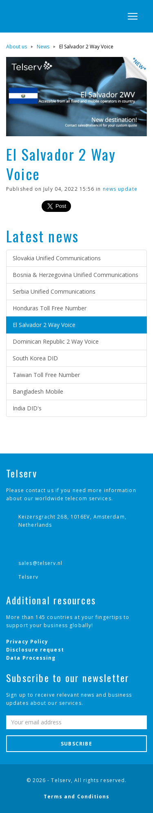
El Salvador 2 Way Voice (44, 325)
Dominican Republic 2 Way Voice (56, 341)
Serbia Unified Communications (54, 291)
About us (16, 46)
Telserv (28, 576)
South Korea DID (35, 358)
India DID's (27, 408)
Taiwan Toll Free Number (46, 375)
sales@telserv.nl (40, 563)
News (43, 46)
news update (120, 188)
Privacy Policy (27, 641)
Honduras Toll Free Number (49, 308)
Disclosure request (35, 649)
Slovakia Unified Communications (57, 258)
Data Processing (31, 657)
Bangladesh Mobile (38, 391)
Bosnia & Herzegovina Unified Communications (75, 275)
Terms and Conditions (77, 796)
